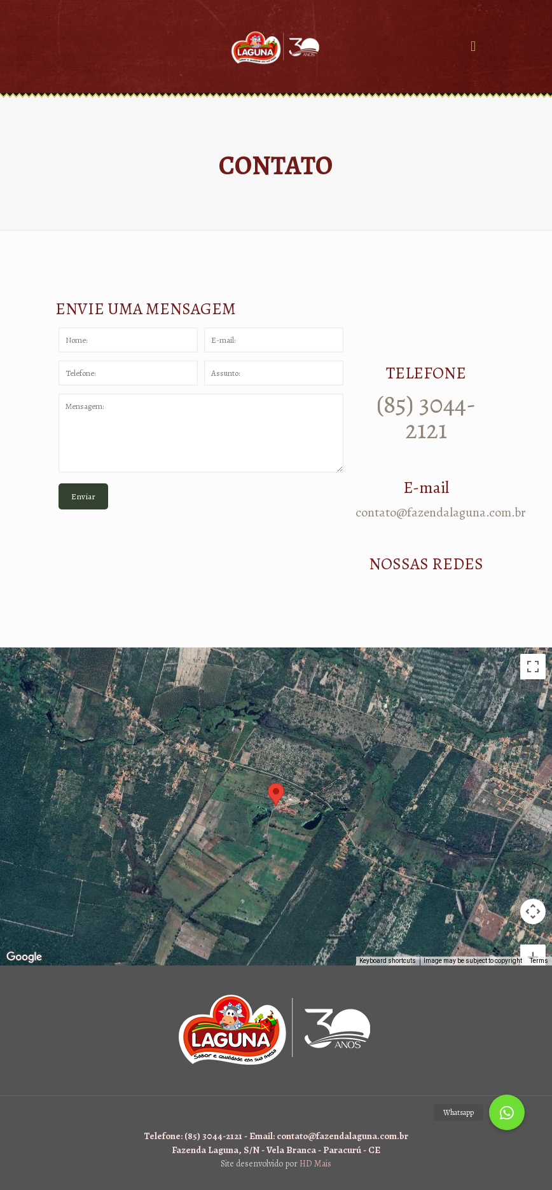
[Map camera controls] (533, 865)
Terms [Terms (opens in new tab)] (539, 960)
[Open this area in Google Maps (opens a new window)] (24, 957)
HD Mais (315, 1164)
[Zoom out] (533, 937)
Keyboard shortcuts (387, 960)
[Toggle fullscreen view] (533, 666)
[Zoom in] (533, 911)
